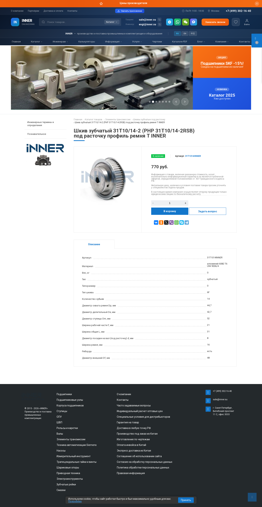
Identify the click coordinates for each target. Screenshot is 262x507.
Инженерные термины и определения (40, 124)
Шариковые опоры (68, 467)
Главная (16, 41)
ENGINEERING (28, 24)
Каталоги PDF (179, 41)
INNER (27, 20)
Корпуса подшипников (70, 405)
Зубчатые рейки (66, 484)
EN (185, 33)
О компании (17, 11)
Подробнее (75, 501)
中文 (193, 33)
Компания (222, 41)
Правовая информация (131, 473)
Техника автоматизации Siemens (77, 445)
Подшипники (64, 394)
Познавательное (36, 134)
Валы (60, 433)
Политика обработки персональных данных (143, 467)
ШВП (59, 422)
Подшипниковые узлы (70, 399)
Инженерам (60, 41)
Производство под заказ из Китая (137, 433)
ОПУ (59, 416)
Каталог (37, 41)
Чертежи (157, 41)
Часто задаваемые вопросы (134, 405)
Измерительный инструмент (74, 456)
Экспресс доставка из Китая (134, 450)
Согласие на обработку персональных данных (144, 461)
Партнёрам (33, 11)
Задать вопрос (207, 211)
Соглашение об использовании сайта (139, 456)
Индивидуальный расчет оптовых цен (140, 411)
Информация (113, 41)
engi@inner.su (147, 24)
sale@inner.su (147, 19)
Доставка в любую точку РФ (134, 428)
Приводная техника (68, 473)
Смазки (61, 490)
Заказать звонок (215, 22)
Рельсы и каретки (67, 428)
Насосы (61, 450)
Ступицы (62, 411)
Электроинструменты (70, 478)
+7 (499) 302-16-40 (238, 11)
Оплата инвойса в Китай (131, 445)
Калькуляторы (86, 41)
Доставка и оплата (53, 11)
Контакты (72, 11)
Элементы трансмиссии (71, 439)
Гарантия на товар (128, 422)
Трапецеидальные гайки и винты (76, 461)
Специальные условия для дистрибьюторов (143, 416)
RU (177, 33)
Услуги (137, 41)
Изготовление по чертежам (133, 439)
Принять (186, 500)
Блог (201, 41)
